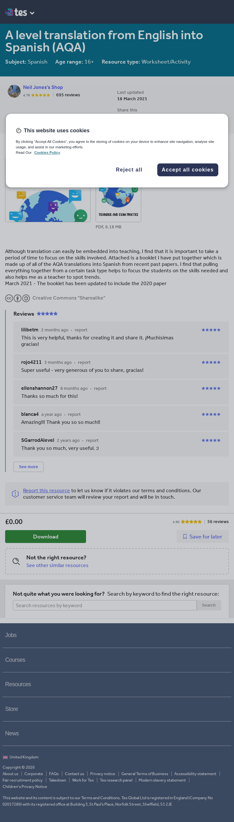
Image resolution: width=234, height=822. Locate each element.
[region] (117, 151)
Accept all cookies (188, 169)
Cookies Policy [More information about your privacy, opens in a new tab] (47, 152)
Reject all (129, 169)
